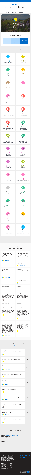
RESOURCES (21, 12)
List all (15, 345)
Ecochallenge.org (15, 4)
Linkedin (11, 464)
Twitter (11, 467)
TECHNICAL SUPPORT (22, 472)
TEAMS (7, 12)
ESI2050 (7, 441)
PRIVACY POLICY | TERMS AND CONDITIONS (23, 471)
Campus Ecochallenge (15, 7)
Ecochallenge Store (26, 473)
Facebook (11, 466)
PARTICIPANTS (14, 12)
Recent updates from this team (15, 248)
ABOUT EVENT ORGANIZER (24, 458)
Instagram (11, 465)
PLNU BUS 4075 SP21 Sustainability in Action (12, 435)
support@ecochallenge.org (4, 468)
